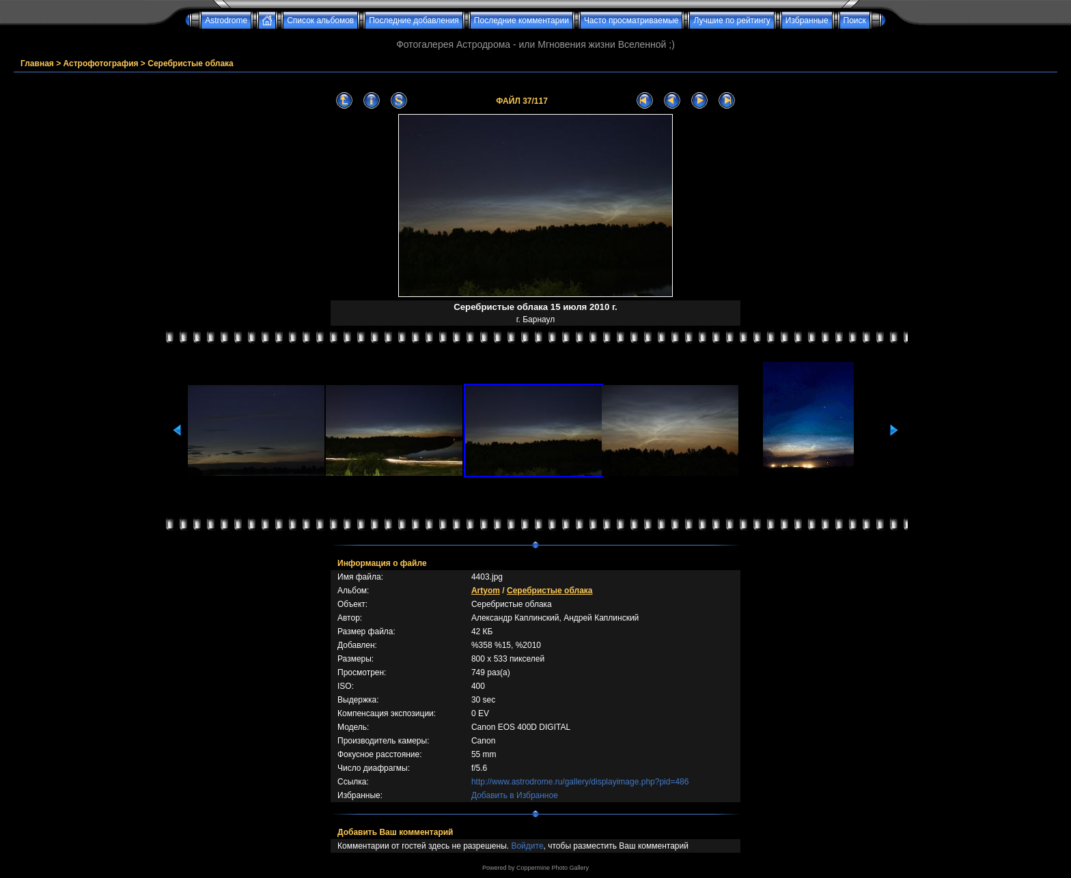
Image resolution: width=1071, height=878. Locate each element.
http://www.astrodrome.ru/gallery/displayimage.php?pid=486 (580, 782)
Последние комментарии (521, 20)
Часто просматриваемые (631, 20)
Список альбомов (320, 20)
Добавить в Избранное (514, 795)
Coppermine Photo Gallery (552, 867)
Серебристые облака (191, 63)
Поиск (855, 20)
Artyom (485, 590)
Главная (37, 63)
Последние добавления (414, 20)
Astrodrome (226, 20)
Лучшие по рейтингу (731, 20)
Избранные (807, 20)
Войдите (527, 846)
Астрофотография (101, 63)
